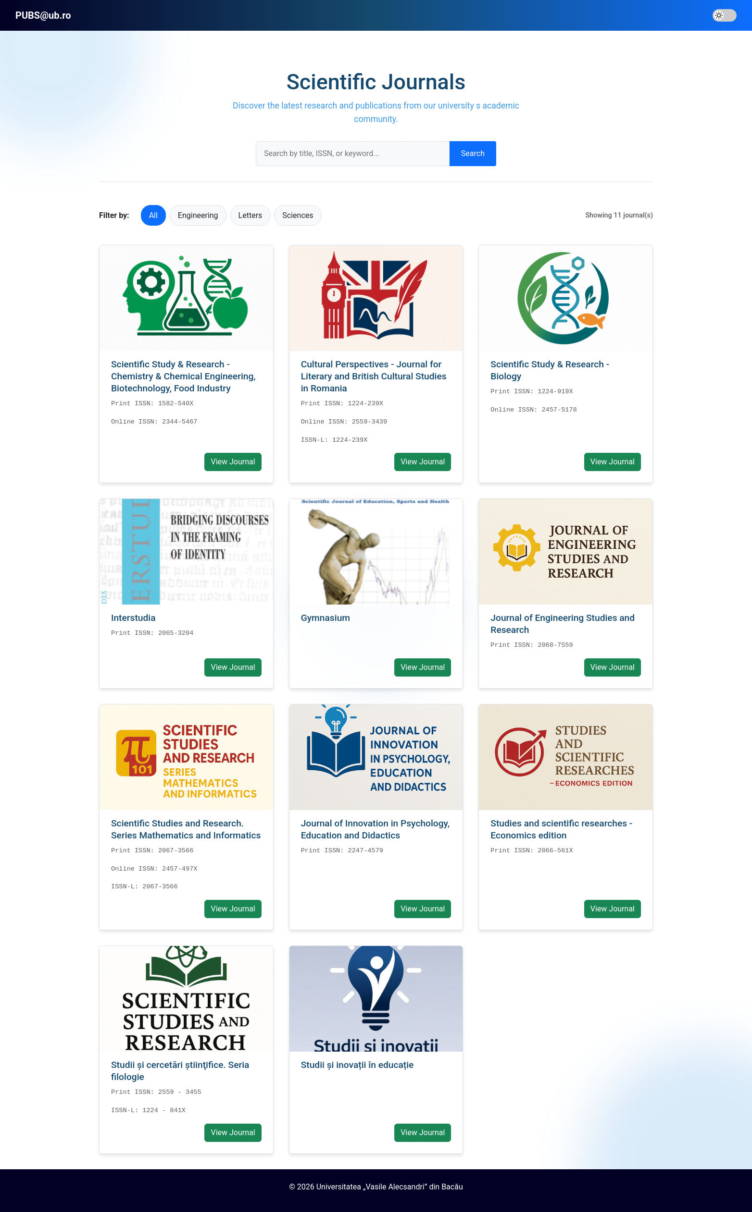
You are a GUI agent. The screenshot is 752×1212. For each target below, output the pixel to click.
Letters (250, 215)
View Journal (233, 461)
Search (473, 153)
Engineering (198, 215)
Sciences (297, 215)
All (153, 215)
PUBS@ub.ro (43, 15)
